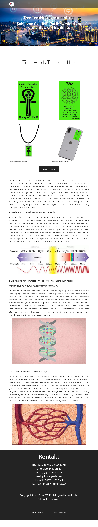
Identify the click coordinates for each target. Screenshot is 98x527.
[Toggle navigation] (87, 4)
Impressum (37, 512)
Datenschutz (60, 512)
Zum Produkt (49, 169)
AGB (48, 512)
